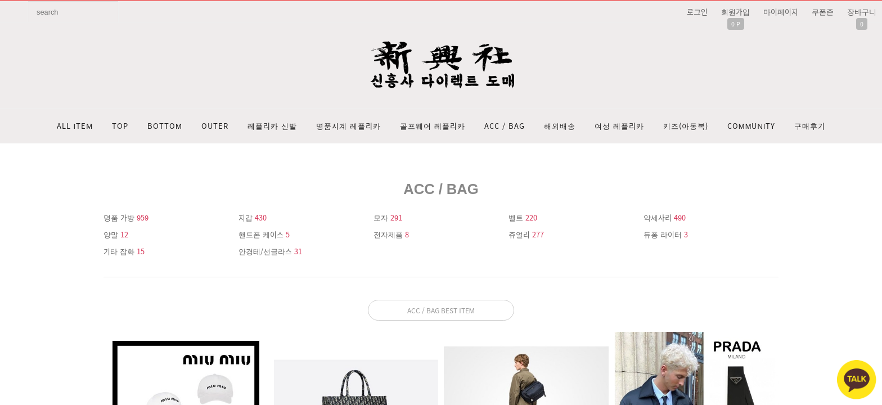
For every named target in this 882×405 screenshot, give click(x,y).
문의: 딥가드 (440, 293)
